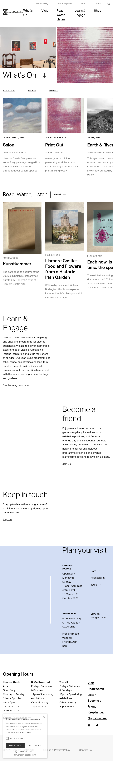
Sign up (7, 519)
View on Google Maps (100, 616)
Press (98, 4)
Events (32, 90)
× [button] (44, 717)
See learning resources (16, 385)
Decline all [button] (35, 745)
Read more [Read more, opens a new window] (26, 732)
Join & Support (64, 4)
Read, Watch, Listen (61, 15)
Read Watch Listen (96, 692)
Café (95, 571)
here (65, 646)
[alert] (25, 736)
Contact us (85, 750)
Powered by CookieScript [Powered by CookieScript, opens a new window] (25, 755)
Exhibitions (9, 90)
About (84, 4)
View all (59, 194)
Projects (53, 90)
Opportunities (97, 718)
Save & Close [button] (15, 745)
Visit (44, 10)
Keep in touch (97, 712)
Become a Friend (94, 703)
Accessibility (42, 4)
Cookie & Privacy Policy (56, 750)
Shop (97, 10)
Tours (96, 584)
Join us (66, 464)
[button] (25, 751)
